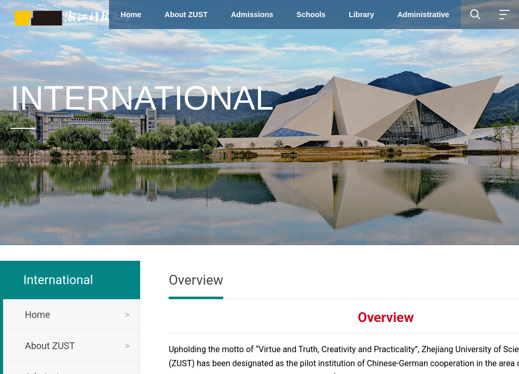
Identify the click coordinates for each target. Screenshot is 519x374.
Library (361, 14)
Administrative (423, 14)
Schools (310, 14)
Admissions (252, 14)
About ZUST (186, 14)
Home (130, 14)
